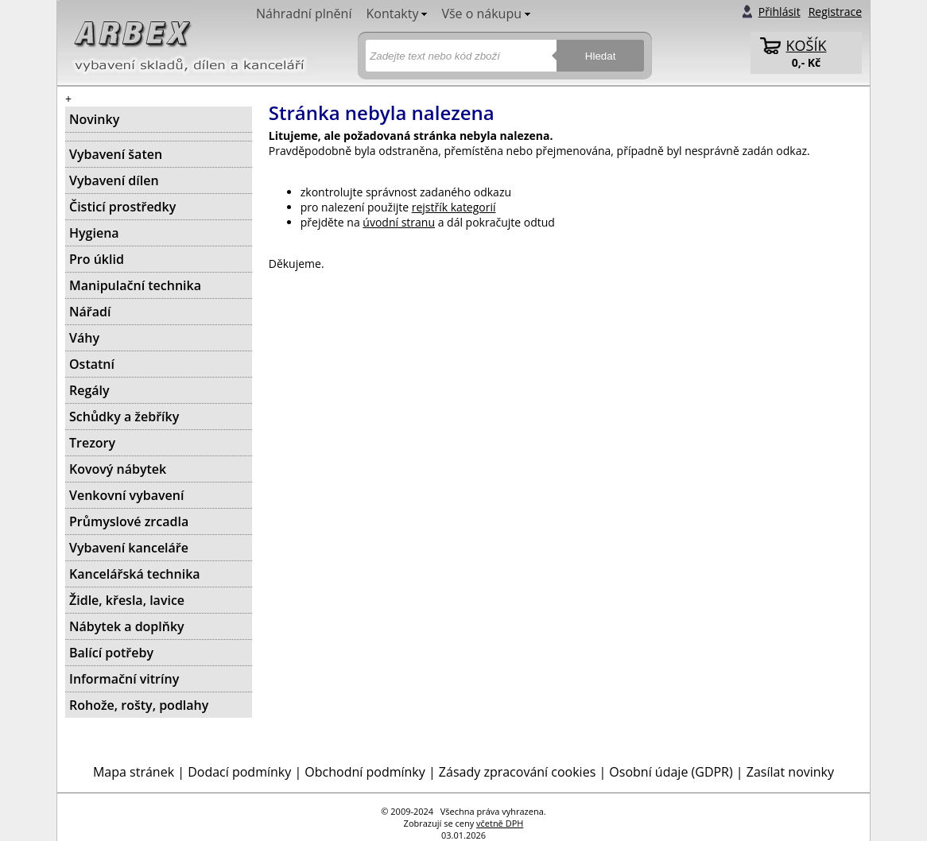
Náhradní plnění (303, 13)
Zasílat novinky (790, 772)
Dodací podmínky (239, 772)
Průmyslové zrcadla (128, 521)
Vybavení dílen (114, 180)
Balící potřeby (111, 652)
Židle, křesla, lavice (126, 600)
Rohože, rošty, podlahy (138, 705)
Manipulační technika (135, 285)
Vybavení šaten (115, 154)
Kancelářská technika (134, 574)
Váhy (84, 338)
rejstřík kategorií (454, 207)
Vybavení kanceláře (128, 547)
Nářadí (90, 311)
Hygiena (94, 233)
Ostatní (91, 364)
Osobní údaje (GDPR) (670, 772)
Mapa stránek (133, 772)
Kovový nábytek (117, 469)
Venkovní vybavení (126, 495)
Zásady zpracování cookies (517, 772)
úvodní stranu (399, 222)
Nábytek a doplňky (126, 626)
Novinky (94, 119)
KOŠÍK (806, 45)
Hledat (600, 56)
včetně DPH (499, 823)
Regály (89, 390)
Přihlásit (779, 11)
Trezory (92, 443)
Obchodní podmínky (364, 772)
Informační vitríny (124, 679)
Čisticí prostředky (122, 206)
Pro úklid (96, 259)
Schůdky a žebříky (124, 416)
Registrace (835, 11)
